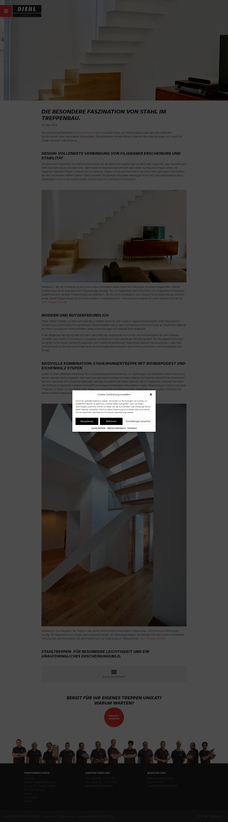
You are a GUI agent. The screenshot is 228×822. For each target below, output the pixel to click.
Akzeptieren (86, 421)
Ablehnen (111, 421)
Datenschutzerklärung (116, 428)
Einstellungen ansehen (138, 421)
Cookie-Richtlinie (98, 428)
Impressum (132, 428)
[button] (150, 394)
